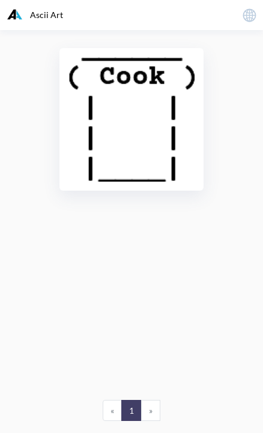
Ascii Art (35, 14)
